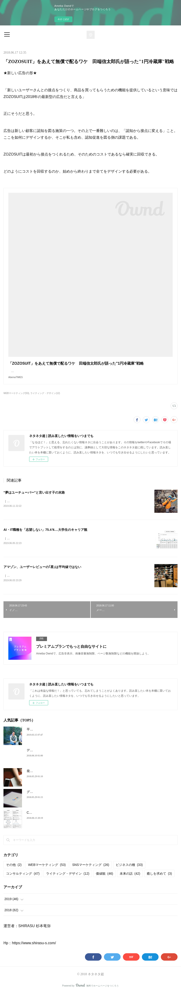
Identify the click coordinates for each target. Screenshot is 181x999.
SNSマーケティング (90, 870)
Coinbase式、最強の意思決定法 (50, 818)
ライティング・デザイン (67, 879)
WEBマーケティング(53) (16, 398)
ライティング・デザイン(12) (45, 398)
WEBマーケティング (47, 870)
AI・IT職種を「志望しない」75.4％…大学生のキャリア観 (45, 535)
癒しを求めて (159, 879)
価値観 (104, 879)
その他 (14, 870)
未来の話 (130, 879)
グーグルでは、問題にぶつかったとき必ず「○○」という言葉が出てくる (79, 797)
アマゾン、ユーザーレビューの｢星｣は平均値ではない (42, 572)
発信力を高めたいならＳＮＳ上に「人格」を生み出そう (67, 776)
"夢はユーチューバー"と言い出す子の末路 (34, 497)
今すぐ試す (63, 19)
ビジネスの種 (129, 870)
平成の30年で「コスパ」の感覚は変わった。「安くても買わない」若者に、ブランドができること (98, 735)
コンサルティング (23, 879)
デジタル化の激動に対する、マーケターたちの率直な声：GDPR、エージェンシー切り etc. (93, 756)
